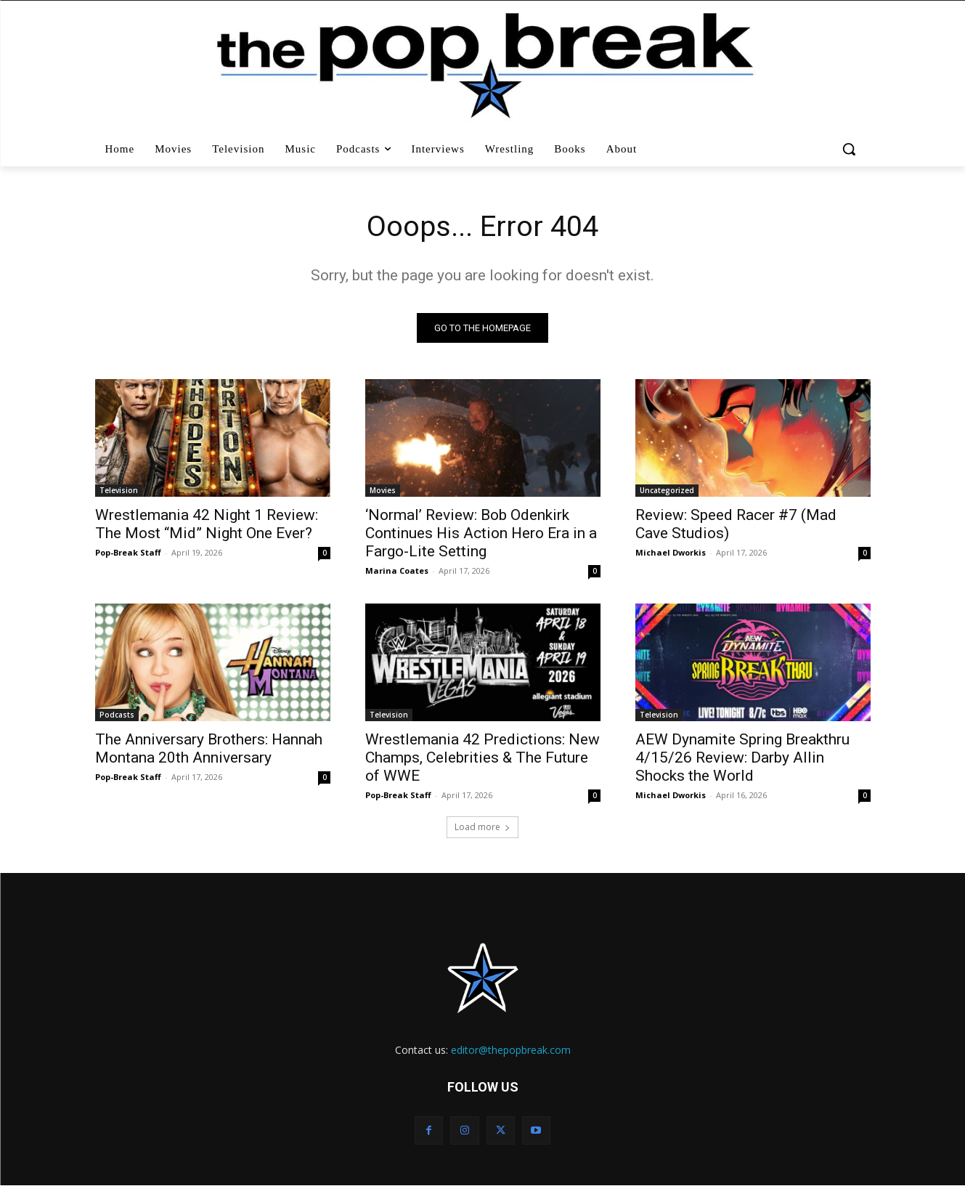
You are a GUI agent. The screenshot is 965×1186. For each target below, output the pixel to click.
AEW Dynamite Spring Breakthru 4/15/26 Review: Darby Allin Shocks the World (742, 758)
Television (118, 491)
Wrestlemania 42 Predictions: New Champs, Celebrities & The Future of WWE (482, 758)
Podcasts (116, 715)
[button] (850, 148)
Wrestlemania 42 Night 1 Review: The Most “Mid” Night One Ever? (206, 525)
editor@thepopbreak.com (511, 1050)
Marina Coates (396, 571)
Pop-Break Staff (128, 553)
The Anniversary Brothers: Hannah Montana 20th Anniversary (208, 749)
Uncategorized (667, 491)
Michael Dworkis (670, 553)
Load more (482, 827)
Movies (383, 491)
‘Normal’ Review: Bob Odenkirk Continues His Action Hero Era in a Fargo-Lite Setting (481, 534)
